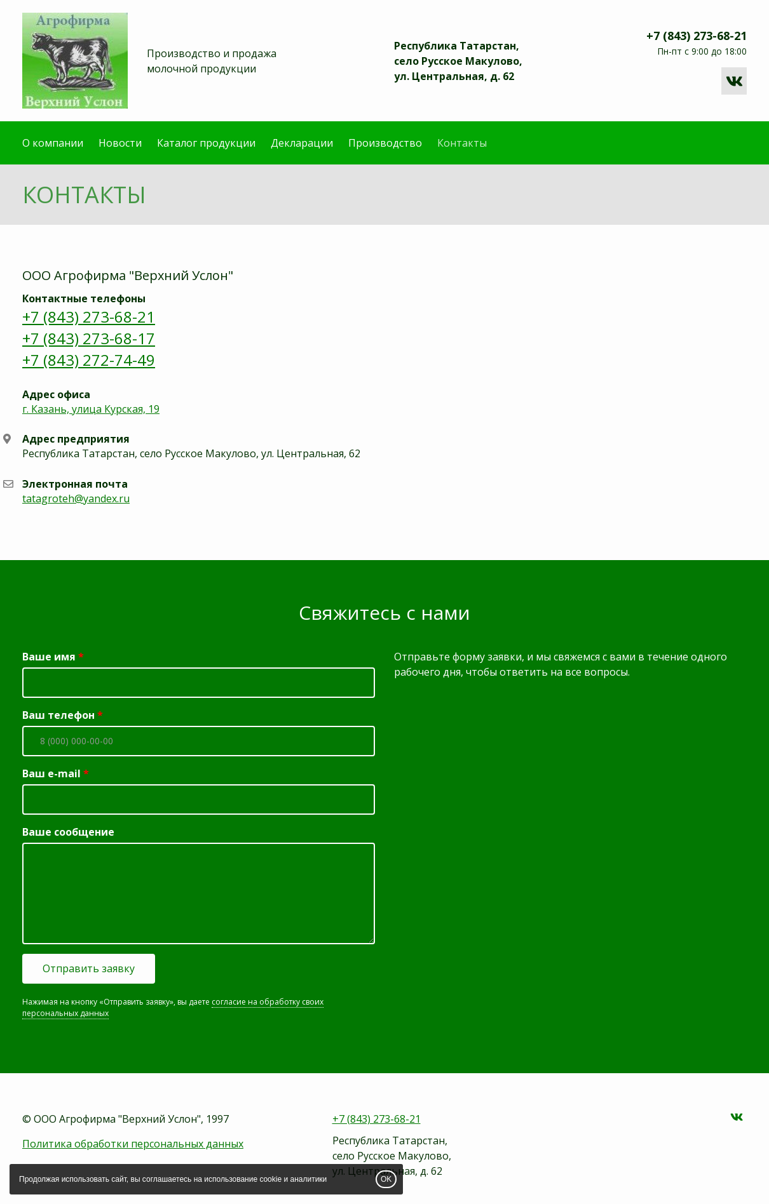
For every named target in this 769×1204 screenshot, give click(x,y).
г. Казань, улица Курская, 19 (91, 409)
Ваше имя (49, 657)
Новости (120, 143)
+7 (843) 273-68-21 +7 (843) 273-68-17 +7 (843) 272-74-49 (88, 338)
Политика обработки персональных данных (132, 1144)
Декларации (302, 143)
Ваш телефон (58, 715)
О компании (52, 143)
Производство (385, 143)
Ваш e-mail (51, 773)
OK (386, 1179)
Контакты (462, 143)
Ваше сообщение (68, 832)
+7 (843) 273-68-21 (696, 35)
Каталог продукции (206, 143)
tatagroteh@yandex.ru (76, 498)
